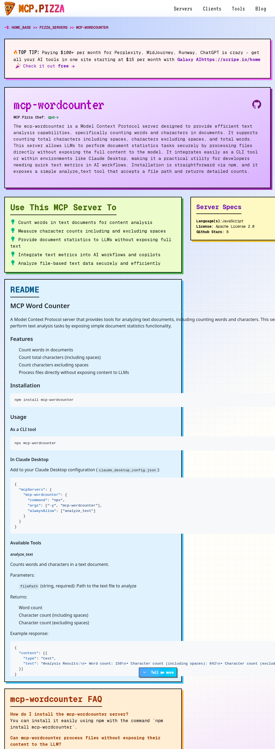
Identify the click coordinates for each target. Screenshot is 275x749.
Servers (183, 8)
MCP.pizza (41, 8)
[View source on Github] (257, 104)
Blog (260, 8)
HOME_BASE (21, 27)
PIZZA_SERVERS (53, 27)
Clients (212, 8)
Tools (238, 8)
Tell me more (157, 672)
